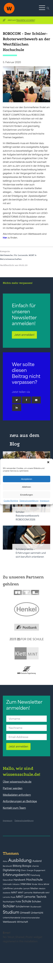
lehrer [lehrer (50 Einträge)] (46, 884)
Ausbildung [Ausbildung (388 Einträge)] (20, 860)
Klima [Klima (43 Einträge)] (40, 884)
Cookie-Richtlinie (11, 501)
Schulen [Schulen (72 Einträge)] (36, 901)
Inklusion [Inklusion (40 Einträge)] (16, 884)
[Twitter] (16, 400)
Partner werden (12, 788)
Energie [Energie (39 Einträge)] (30, 870)
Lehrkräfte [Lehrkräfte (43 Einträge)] (17, 888)
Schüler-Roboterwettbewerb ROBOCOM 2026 (27, 516)
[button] (48, 462)
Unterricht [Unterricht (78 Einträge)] (37, 912)
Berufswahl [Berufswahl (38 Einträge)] (7, 866)
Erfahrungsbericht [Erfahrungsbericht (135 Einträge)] (16, 875)
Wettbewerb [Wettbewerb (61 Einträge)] (9, 922)
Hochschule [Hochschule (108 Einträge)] (34, 879)
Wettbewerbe (6, 255)
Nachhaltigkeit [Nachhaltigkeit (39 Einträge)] (9, 902)
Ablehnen (26, 487)
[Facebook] (26, 400)
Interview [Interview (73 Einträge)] (25, 884)
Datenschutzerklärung (29, 501)
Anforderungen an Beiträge (20, 801)
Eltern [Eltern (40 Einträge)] (23, 870)
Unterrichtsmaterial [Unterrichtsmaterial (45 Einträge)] (11, 918)
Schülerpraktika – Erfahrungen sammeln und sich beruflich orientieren (31, 553)
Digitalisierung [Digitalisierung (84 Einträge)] (11, 870)
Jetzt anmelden (18, 746)
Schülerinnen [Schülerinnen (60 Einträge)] (23, 906)
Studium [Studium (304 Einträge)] (11, 912)
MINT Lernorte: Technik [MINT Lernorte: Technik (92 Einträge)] (31, 896)
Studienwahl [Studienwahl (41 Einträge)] (35, 907)
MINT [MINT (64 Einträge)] (14, 892)
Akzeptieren (26, 479)
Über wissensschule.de (17, 781)
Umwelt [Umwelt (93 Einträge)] (25, 912)
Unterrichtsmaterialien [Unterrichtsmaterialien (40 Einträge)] (30, 918)
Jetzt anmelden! (24, 334)
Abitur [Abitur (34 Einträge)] (5, 861)
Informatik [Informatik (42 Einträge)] (7, 884)
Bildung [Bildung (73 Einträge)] (17, 865)
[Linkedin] (16, 407)
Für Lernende (21, 255)
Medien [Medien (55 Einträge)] (34, 888)
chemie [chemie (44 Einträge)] (35, 866)
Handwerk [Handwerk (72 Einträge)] (19, 879)
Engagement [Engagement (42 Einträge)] (39, 870)
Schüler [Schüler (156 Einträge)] (9, 906)
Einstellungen (26, 495)
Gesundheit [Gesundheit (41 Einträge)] (8, 880)
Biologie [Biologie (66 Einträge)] (26, 865)
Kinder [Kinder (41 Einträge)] (34, 884)
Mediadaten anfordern (17, 794)
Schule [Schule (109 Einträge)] (26, 901)
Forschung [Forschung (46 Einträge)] (35, 875)
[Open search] (48, 8)
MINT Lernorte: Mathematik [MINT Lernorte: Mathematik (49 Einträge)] (31, 892)
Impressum (44, 501)
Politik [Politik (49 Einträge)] (18, 901)
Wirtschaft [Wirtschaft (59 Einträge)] (22, 922)
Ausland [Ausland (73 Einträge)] (37, 861)
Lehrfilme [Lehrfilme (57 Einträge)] (8, 888)
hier (5, 237)
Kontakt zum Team (14, 807)
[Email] (36, 400)
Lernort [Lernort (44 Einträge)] (26, 888)
